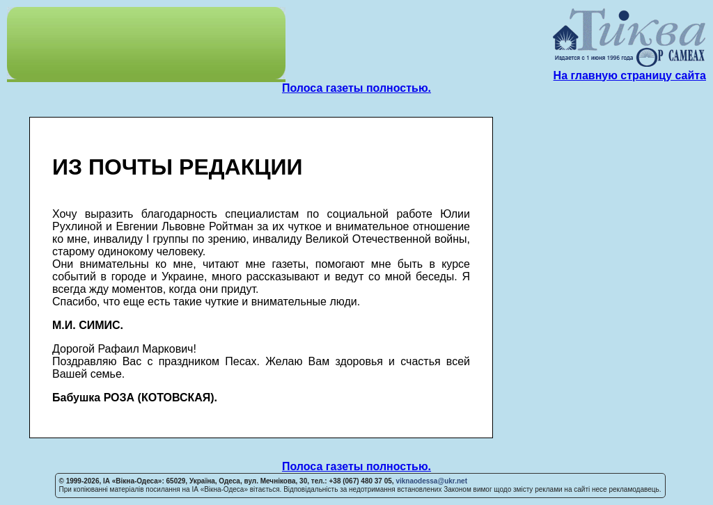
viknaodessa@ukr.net (431, 481)
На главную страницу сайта (630, 75)
